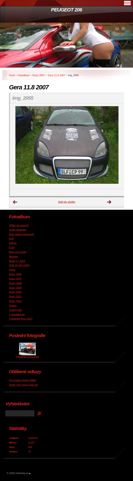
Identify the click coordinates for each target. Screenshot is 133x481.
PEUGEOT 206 (66, 10)
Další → (109, 202)
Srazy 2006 (15, 274)
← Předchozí (15, 202)
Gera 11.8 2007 (56, 75)
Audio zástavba (17, 229)
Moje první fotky (18, 252)
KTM (11, 247)
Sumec (13, 305)
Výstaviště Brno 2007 (21, 318)
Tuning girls (15, 310)
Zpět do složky (66, 202)
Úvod (12, 75)
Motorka (13, 256)
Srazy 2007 (38, 75)
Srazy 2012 (15, 301)
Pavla (12, 269)
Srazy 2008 (15, 283)
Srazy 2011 (15, 296)
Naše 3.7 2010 (17, 261)
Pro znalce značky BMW (22, 380)
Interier (13, 243)
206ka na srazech (19, 225)
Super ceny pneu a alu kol (23, 384)
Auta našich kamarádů (21, 234)
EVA (11, 238)
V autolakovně (17, 314)
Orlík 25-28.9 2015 (19, 265)
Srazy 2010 (15, 292)
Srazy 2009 (15, 287)
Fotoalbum (24, 75)
